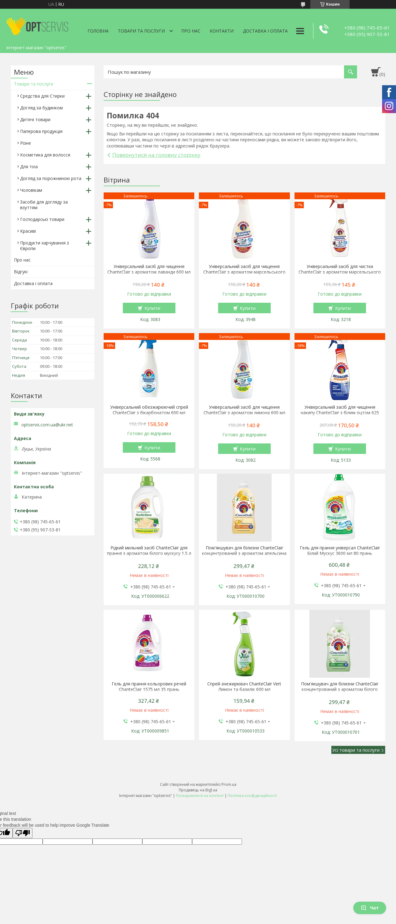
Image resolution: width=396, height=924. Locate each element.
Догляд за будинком (41, 108)
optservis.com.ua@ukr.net (47, 425)
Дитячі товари (35, 119)
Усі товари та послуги (356, 750)
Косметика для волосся (45, 155)
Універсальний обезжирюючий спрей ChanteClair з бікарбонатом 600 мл (149, 410)
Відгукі (21, 272)
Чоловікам (31, 190)
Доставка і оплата (265, 31)
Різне (25, 143)
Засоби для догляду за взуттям (44, 204)
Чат (370, 908)
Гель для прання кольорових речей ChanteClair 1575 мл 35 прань (149, 686)
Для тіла (29, 166)
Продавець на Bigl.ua (198, 790)
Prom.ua (229, 784)
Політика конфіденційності (252, 795)
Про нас (190, 31)
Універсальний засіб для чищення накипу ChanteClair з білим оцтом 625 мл (340, 412)
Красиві (28, 231)
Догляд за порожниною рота (50, 178)
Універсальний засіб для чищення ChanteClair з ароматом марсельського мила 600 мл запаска (244, 272)
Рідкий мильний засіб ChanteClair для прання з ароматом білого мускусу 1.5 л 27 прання (149, 553)
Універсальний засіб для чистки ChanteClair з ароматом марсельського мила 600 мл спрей (340, 272)
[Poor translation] (22, 833)
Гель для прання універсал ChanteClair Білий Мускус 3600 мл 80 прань (340, 550)
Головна (98, 31)
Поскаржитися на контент (200, 795)
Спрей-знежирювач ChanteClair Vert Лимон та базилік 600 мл (244, 686)
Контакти (222, 31)
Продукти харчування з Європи (44, 245)
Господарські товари (42, 219)
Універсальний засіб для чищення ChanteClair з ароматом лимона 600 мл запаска (244, 412)
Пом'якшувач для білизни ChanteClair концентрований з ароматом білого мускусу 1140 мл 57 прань (339, 689)
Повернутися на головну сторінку (156, 154)
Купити (152, 308)
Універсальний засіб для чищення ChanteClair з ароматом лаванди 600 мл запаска (149, 272)
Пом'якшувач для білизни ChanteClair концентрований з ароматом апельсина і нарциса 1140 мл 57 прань (244, 553)
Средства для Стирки (42, 96)
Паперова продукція (41, 131)
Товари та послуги (141, 31)
